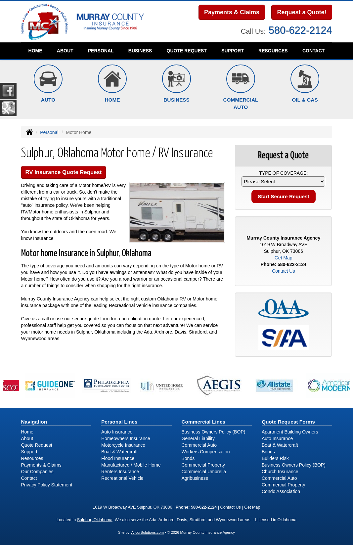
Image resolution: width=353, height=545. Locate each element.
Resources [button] (273, 50)
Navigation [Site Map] (34, 422)
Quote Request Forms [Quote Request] (288, 422)
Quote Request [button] (187, 50)
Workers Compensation (206, 451)
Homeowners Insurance (125, 438)
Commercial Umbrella (204, 471)
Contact (313, 50)
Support (29, 451)
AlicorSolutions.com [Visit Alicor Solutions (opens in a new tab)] (147, 532)
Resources (32, 458)
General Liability (198, 438)
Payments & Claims (231, 12)
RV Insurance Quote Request (63, 172)
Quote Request (36, 445)
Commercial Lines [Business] (204, 422)
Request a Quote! (301, 12)
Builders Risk (275, 458)
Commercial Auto (199, 445)
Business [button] (140, 50)
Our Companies (37, 471)
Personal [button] (101, 50)
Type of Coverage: (283, 173)
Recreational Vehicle (122, 478)
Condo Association (281, 491)
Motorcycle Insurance (123, 445)
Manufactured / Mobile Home (131, 465)
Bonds (188, 458)
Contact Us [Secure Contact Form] (283, 271)
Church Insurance (280, 471)
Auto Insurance (116, 431)
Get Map (283, 257)
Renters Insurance (120, 471)
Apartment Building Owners (290, 431)
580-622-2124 (300, 30)
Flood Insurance (117, 458)
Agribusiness (195, 478)
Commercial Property (203, 465)
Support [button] (232, 50)
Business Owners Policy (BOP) (213, 431)
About (65, 50)
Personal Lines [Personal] (119, 422)
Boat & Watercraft (119, 451)
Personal (49, 132)
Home (35, 50)
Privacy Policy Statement (46, 484)
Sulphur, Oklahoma (94, 520)
